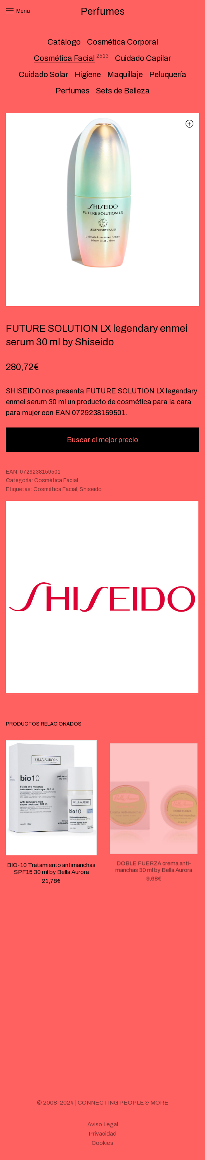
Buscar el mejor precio (102, 440)
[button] (189, 123)
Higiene (88, 74)
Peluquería (167, 74)
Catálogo (64, 42)
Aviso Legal (102, 1124)
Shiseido (91, 489)
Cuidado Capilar (143, 58)
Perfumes (73, 90)
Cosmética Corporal (122, 42)
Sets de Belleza (123, 90)
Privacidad (102, 1134)
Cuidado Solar (43, 74)
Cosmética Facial (64, 58)
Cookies (102, 1143)
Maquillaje (125, 74)
